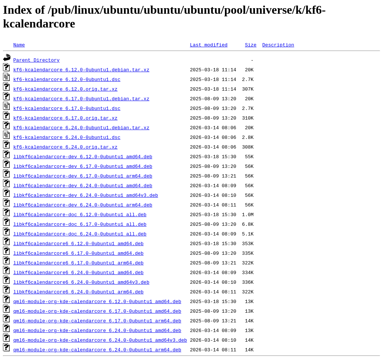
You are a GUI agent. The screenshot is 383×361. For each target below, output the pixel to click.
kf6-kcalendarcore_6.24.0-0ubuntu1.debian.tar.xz (81, 127)
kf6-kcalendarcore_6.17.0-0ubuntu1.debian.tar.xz (81, 98)
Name (19, 44)
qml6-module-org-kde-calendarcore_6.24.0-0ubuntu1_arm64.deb (97, 349)
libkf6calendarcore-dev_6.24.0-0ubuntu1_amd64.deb (82, 185)
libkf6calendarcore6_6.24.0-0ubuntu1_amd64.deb (78, 272)
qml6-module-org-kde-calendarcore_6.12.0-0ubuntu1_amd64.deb (97, 301)
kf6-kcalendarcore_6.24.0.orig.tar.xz (65, 146)
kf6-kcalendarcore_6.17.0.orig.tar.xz (65, 117)
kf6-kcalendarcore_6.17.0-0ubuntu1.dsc (67, 108)
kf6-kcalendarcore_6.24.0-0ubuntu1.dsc (67, 137)
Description (278, 44)
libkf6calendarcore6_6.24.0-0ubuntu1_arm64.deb (78, 291)
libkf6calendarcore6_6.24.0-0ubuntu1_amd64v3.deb (81, 282)
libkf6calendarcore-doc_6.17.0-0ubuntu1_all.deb (80, 224)
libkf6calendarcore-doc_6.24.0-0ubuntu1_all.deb (80, 233)
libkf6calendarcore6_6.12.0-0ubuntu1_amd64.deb (78, 243)
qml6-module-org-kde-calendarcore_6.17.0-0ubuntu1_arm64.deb (97, 320)
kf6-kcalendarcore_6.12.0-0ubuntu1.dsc (67, 79)
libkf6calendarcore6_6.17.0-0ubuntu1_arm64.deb (78, 262)
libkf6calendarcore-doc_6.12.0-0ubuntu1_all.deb (80, 214)
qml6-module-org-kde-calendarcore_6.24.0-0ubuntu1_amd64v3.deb (100, 339)
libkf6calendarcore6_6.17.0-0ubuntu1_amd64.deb (78, 253)
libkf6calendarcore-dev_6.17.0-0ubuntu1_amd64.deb (82, 166)
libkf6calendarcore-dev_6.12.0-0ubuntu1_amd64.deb (82, 156)
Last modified (208, 44)
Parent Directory (36, 59)
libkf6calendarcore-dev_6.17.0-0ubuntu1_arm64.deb (82, 175)
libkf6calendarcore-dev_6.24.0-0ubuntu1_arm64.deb (82, 204)
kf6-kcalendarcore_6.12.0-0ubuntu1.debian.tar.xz (81, 69)
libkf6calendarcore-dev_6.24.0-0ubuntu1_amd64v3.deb (85, 195)
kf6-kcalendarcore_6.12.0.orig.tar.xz (65, 88)
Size (250, 44)
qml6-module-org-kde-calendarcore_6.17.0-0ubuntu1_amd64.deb (97, 311)
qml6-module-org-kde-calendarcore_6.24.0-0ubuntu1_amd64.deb (97, 330)
